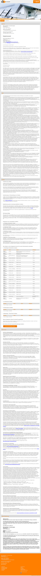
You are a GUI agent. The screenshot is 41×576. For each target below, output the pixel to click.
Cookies (22, 568)
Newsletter (3, 569)
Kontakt (2, 20)
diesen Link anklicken (19, 428)
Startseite (3, 566)
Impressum (23, 566)
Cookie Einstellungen (8, 200)
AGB (22, 567)
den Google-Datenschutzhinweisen (13, 446)
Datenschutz (23, 569)
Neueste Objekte (4, 567)
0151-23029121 (7, 29)
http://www (9, 42)
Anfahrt (3, 570)
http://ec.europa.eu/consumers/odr (26, 51)
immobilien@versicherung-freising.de (10, 30)
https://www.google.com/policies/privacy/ (9, 441)
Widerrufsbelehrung (24, 570)
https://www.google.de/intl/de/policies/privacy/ (12, 464)
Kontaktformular (4, 568)
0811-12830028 (8, 28)
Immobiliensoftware (38, 575)
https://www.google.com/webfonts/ (9, 434)
